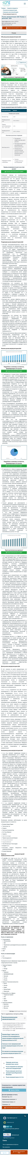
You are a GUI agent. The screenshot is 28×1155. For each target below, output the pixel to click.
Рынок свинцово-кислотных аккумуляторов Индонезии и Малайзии (14, 1072)
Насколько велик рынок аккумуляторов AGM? (14, 1018)
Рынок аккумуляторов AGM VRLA (15, 1077)
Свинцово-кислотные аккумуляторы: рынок (12, 1063)
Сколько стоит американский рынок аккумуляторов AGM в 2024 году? (14, 1046)
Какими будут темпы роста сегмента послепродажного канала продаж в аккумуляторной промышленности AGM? (14, 1037)
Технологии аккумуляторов (10, 10)
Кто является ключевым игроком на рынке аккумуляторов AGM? (14, 1052)
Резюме (14, 33)
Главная (3, 8)
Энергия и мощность (12, 8)
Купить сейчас (14, 1090)
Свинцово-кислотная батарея (10, 12)
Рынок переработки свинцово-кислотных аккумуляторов (14, 1067)
